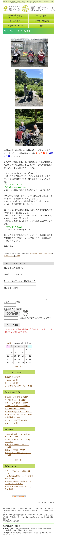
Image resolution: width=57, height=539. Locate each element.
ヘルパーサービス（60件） (15, 410)
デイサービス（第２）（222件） (17, 408)
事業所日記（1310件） (13, 379)
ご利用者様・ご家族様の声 (27, 516)
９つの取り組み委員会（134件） (17, 399)
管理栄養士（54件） (13, 419)
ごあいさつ (15, 510)
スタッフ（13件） (12, 425)
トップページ (7, 510)
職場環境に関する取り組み (11, 523)
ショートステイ (39, 510)
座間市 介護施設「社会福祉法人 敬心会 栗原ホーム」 (30, 535)
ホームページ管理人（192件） (17, 422)
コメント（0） (9, 256)
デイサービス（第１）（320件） (17, 405)
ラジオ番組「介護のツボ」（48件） (19, 388)
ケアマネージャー (36, 512)
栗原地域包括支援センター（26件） (19, 416)
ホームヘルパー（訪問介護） (21, 512)
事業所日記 (48, 253)
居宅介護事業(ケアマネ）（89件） (18, 413)
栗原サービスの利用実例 (10, 516)
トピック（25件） (12, 385)
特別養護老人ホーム (36, 253)
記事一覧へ (19, 368)
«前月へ (10, 345)
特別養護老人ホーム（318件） (17, 402)
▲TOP (17, 256)
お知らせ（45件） (12, 382)
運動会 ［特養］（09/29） (15, 452)
